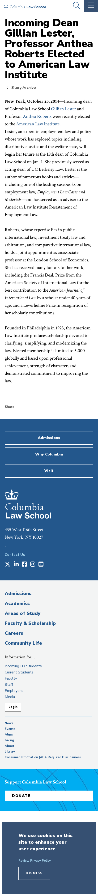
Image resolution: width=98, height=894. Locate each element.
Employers (14, 690)
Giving (9, 740)
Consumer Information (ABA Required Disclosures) (43, 757)
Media (10, 696)
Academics (17, 603)
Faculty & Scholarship (30, 623)
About (9, 746)
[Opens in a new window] (7, 564)
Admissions (18, 593)
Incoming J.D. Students (23, 666)
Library (10, 751)
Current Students (19, 672)
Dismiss (34, 873)
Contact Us (15, 554)
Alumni (10, 734)
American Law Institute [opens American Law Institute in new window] (38, 124)
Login (13, 707)
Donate (21, 795)
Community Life (23, 643)
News (9, 723)
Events (10, 729)
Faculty (11, 678)
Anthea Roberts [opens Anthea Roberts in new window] (37, 116)
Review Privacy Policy (34, 861)
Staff (9, 684)
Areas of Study (22, 613)
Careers (14, 633)
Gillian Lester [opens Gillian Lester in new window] (63, 109)
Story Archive (23, 87)
